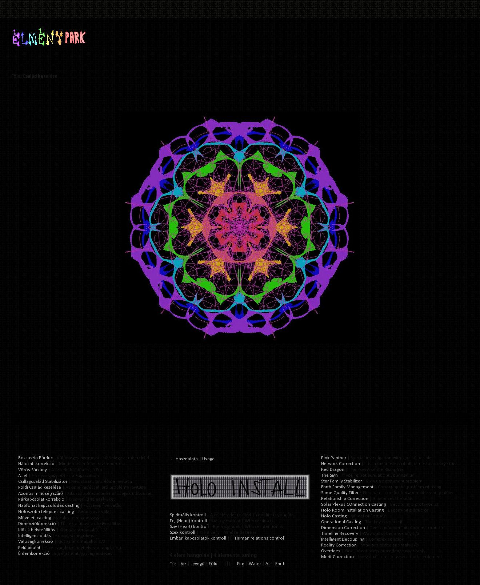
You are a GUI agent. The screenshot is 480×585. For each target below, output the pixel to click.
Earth (280, 563)
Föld (213, 563)
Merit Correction (337, 556)
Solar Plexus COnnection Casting (353, 504)
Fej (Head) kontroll (188, 520)
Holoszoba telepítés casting (46, 511)
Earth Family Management (347, 487)
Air (268, 563)
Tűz (173, 563)
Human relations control (259, 538)
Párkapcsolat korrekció (41, 499)
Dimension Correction (343, 527)
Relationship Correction (344, 498)
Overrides (330, 551)
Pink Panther (333, 458)
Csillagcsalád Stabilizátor (42, 481)
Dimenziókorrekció (37, 523)
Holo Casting (334, 516)
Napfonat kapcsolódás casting (48, 505)
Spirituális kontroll (188, 515)
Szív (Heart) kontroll (189, 526)
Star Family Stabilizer (341, 481)
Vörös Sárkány (32, 470)
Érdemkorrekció (34, 553)
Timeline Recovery (339, 533)
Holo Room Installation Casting (352, 510)
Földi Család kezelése (39, 487)
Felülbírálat (29, 547)
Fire (240, 563)
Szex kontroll (182, 532)
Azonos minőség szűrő (40, 493)
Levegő (197, 563)
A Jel (22, 475)
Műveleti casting (34, 518)
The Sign (329, 475)
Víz (183, 563)
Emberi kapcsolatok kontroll (198, 538)
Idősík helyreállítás (36, 530)
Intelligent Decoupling (342, 539)
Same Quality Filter (340, 492)
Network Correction (340, 463)
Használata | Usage (195, 459)
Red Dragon (332, 469)
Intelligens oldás (34, 535)
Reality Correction (339, 545)
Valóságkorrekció (35, 541)
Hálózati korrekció (36, 463)
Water (255, 563)
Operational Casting (341, 522)
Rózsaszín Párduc (35, 458)
